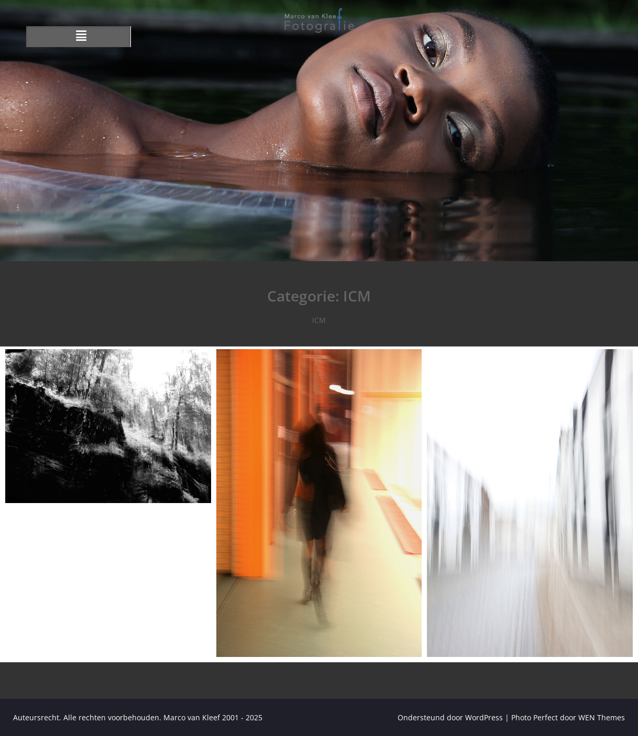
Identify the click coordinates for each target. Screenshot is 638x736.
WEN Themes (601, 717)
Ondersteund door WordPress (450, 717)
